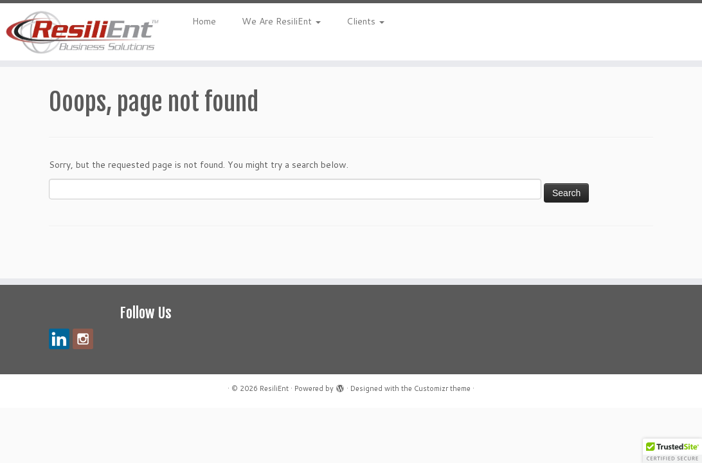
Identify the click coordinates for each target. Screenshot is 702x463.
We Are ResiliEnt (281, 21)
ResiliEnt (274, 388)
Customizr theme (442, 388)
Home (204, 21)
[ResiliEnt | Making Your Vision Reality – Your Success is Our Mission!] (82, 32)
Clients (365, 21)
